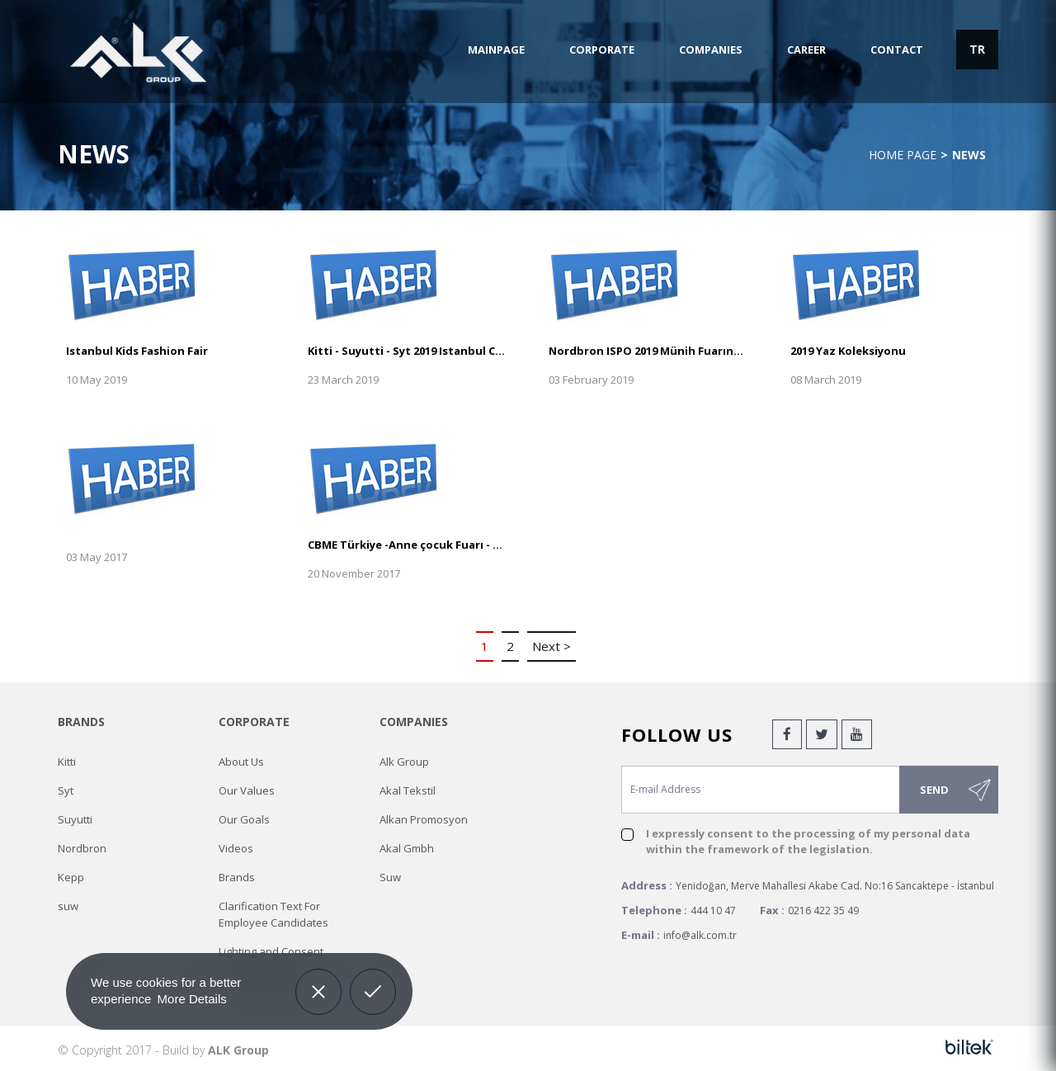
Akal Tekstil (408, 790)
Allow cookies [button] (373, 979)
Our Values (247, 790)
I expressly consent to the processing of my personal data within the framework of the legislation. (808, 841)
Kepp (71, 877)
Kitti (67, 761)
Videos (236, 848)
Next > (551, 646)
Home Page (902, 155)
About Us (241, 761)
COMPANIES (710, 49)
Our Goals (244, 819)
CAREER (806, 49)
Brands (237, 877)
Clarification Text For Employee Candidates (273, 914)
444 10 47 (713, 911)
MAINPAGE (496, 49)
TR (977, 49)
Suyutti (75, 819)
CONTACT (896, 49)
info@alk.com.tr (700, 935)
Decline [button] (318, 979)
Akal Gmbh (407, 848)
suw (68, 906)
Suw (390, 877)
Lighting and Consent (271, 951)
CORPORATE (601, 49)
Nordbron (82, 848)
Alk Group (404, 761)
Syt (65, 790)
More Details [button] (192, 999)
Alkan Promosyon (424, 819)
